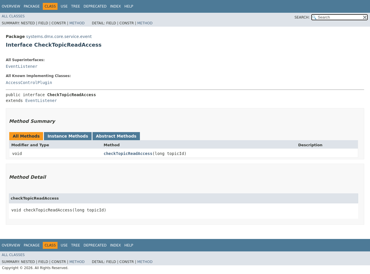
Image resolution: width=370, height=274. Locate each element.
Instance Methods (67, 136)
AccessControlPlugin (29, 82)
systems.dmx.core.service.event (59, 36)
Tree (75, 6)
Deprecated (95, 6)
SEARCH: (302, 17)
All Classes (13, 16)
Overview (11, 6)
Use (64, 6)
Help (128, 6)
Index (115, 6)
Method (77, 23)
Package (32, 6)
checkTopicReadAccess (128, 153)
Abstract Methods (116, 136)
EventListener (22, 66)
